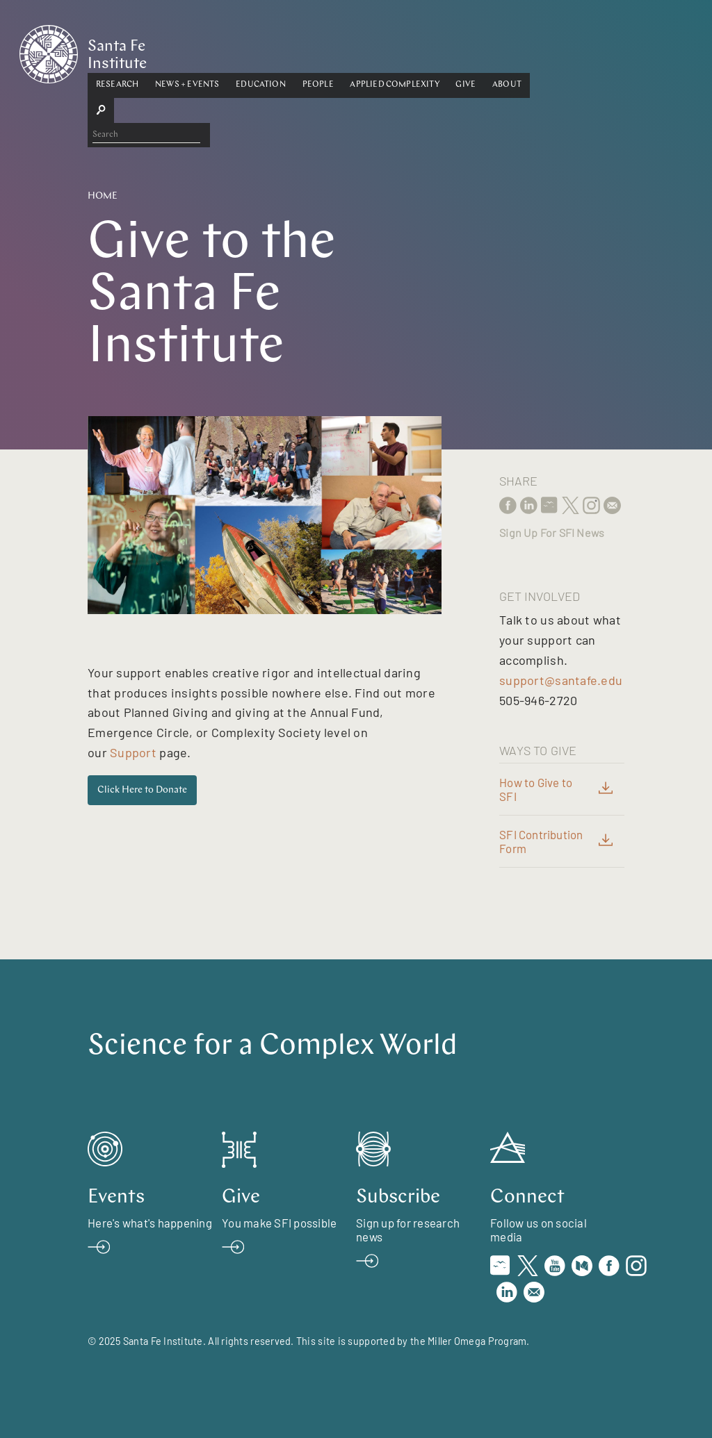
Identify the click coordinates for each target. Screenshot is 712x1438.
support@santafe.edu (560, 680)
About (575, 51)
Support (133, 752)
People (386, 51)
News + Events (255, 51)
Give (534, 51)
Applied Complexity (463, 51)
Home (103, 196)
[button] (185, 51)
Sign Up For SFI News (551, 532)
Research (185, 51)
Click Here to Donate (142, 790)
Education (329, 51)
